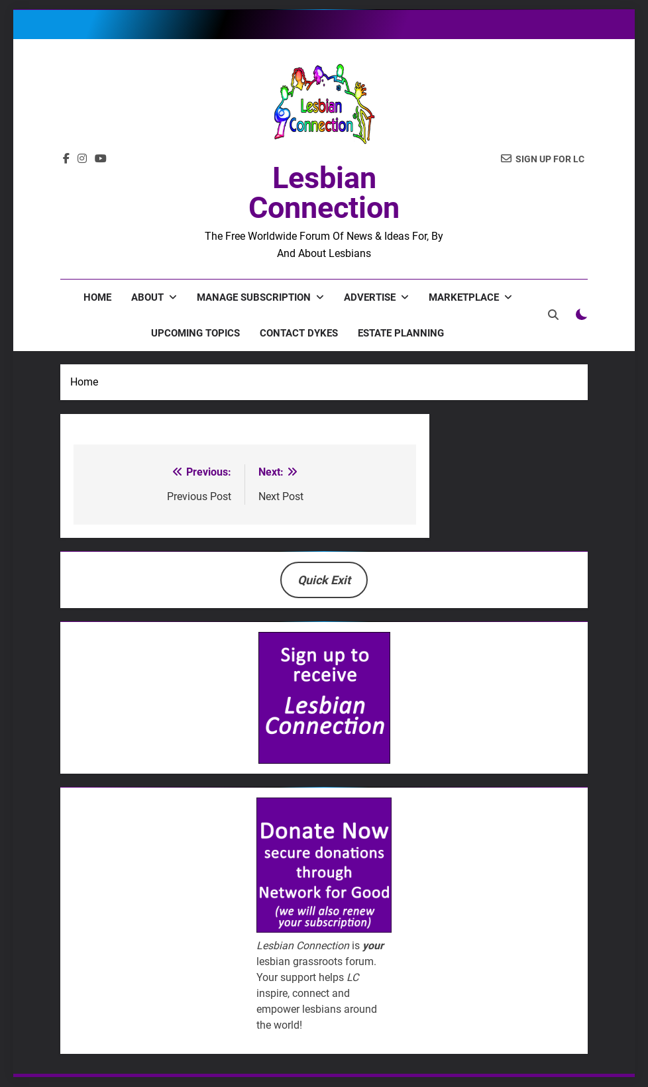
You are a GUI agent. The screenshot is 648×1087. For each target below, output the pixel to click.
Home (97, 297)
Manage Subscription (254, 297)
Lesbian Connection (324, 192)
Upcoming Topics (195, 333)
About (147, 297)
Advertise (370, 297)
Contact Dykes (299, 333)
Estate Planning (401, 333)
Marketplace (464, 297)
